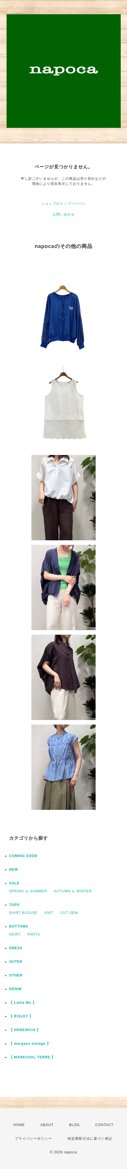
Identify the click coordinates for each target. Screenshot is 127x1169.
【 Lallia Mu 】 (22, 1003)
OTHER (16, 975)
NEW (13, 870)
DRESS (15, 948)
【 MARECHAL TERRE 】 (32, 1057)
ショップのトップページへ (63, 204)
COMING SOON (23, 856)
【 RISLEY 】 (21, 1016)
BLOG (74, 1125)
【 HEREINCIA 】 (24, 1030)
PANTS (33, 934)
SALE (14, 883)
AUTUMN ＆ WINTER (73, 891)
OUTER (16, 962)
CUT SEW (69, 913)
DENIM (15, 989)
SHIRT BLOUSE (23, 913)
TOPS (14, 905)
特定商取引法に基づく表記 (90, 1139)
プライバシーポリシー (33, 1139)
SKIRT (15, 934)
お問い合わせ (64, 214)
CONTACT (104, 1125)
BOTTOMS (18, 926)
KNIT (49, 913)
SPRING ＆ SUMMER (28, 891)
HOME (19, 1125)
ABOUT (46, 1125)
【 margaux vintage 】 (30, 1044)
